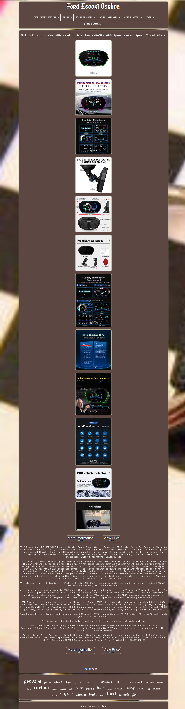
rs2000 (63, 689)
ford (111, 694)
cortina (41, 687)
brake (93, 695)
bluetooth (149, 682)
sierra (81, 694)
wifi (148, 689)
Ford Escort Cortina (93, 706)
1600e (130, 682)
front (119, 681)
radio (84, 682)
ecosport (119, 688)
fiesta (29, 689)
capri (67, 694)
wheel (58, 682)
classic (55, 689)
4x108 (79, 688)
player (68, 682)
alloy (131, 688)
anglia (110, 689)
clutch (139, 682)
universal (53, 696)
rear (102, 695)
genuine (32, 681)
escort (106, 681)
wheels (124, 694)
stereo (140, 688)
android (89, 689)
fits (134, 695)
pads (70, 689)
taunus (160, 683)
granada (95, 683)
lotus (101, 687)
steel (76, 683)
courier (156, 688)
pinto (47, 682)
